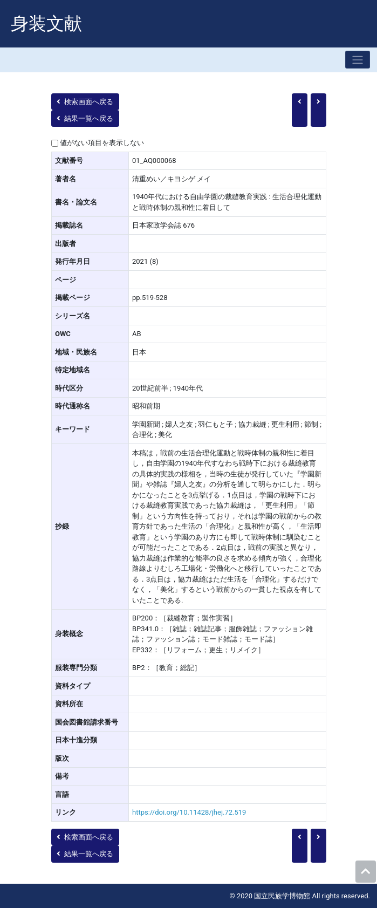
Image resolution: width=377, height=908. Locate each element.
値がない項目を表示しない (102, 143)
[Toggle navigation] (357, 60)
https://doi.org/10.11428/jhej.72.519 (189, 812)
